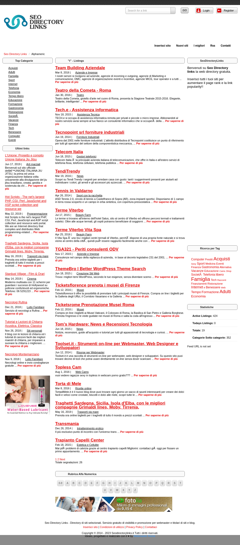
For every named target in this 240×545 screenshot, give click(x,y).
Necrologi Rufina (16, 302)
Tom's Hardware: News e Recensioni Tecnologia (103, 324)
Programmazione (37, 213)
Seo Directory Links (16, 53)
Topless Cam (68, 367)
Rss (212, 45)
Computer (14, 135)
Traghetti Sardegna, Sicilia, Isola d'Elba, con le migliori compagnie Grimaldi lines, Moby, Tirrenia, (27, 247)
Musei (80, 289)
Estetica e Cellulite (88, 444)
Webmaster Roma (144, 536)
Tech (11, 127)
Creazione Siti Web (87, 273)
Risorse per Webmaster (90, 352)
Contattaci (151, 527)
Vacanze (13, 119)
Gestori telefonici (86, 156)
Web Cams (82, 371)
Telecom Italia (69, 151)
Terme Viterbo (69, 210)
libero (220, 274)
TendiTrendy (67, 171)
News (80, 175)
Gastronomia (16, 107)
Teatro (80, 94)
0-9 (60, 483)
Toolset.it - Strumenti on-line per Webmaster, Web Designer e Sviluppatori (116, 345)
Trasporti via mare (37, 256)
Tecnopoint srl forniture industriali (89, 132)
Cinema (31, 278)
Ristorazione (15, 111)
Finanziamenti (199, 283)
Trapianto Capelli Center (79, 440)
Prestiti (209, 259)
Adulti (11, 71)
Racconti (221, 280)
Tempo (196, 292)
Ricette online (83, 388)
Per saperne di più (29, 265)
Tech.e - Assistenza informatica (86, 109)
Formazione (15, 103)
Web (223, 287)
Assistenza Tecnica (88, 114)
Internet (13, 83)
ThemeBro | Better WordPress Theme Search (100, 268)
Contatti (226, 45)
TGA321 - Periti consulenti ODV (86, 249)
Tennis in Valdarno (74, 190)
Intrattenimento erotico (90, 428)
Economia (14, 91)
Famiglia (13, 75)
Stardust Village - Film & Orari (25, 274)
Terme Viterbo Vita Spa (78, 229)
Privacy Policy (134, 527)
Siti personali (34, 330)
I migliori (199, 45)
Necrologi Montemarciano (22, 354)
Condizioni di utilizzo (112, 527)
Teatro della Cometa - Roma (83, 90)
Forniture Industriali (87, 136)
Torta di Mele (68, 383)
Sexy (193, 264)
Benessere (14, 131)
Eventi (12, 139)
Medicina (211, 263)
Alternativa (225, 267)
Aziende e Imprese (86, 72)
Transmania (67, 423)
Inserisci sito (162, 45)
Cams (223, 271)
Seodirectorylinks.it (123, 533)
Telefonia (13, 87)
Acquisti (13, 67)
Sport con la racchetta (89, 195)
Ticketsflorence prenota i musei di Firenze (97, 285)
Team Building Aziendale (80, 67)
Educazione (15, 99)
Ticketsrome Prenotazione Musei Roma (94, 304)
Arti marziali (33, 164)
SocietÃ (13, 115)
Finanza (13, 123)
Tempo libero (16, 95)
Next (62, 459)
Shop (228, 271)
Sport (11, 79)
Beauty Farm (83, 214)
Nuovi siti (182, 45)
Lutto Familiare (35, 307)
